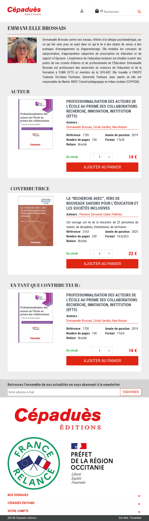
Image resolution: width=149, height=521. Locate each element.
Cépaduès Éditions (21, 503)
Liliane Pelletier (112, 214)
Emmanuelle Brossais (79, 127)
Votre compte (18, 511)
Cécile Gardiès (102, 127)
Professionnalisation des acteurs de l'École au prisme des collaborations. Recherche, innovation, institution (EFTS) (102, 108)
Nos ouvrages (18, 495)
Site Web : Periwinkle (130, 518)
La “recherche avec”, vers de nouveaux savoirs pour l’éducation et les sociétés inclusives (102, 203)
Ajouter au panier (102, 167)
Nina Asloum (119, 127)
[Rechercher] (123, 12)
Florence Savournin (90, 214)
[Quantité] (101, 157)
